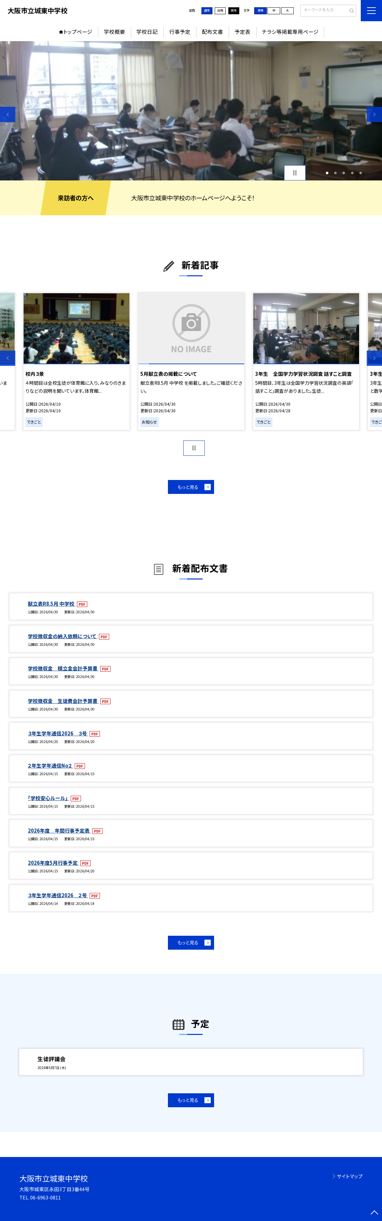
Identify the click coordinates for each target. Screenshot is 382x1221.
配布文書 (212, 31)
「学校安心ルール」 (48, 797)
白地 (220, 10)
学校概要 (114, 31)
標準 (261, 10)
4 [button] (352, 172)
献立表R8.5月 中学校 (51, 603)
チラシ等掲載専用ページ (290, 31)
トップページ (77, 31)
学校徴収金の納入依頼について (62, 636)
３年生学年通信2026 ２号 (58, 895)
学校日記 (147, 31)
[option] (191, 110)
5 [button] (360, 172)
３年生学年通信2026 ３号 (58, 733)
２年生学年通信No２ (50, 765)
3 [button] (343, 172)
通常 (207, 10)
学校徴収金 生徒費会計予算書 (63, 700)
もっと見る (188, 487)
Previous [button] (7, 114)
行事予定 (180, 31)
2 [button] (335, 172)
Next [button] (374, 114)
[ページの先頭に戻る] (374, 1213)
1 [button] (327, 172)
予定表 (243, 31)
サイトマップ (350, 1176)
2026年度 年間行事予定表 (59, 830)
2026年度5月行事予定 (53, 862)
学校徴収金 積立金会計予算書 (63, 668)
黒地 (234, 10)
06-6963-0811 (45, 1197)
